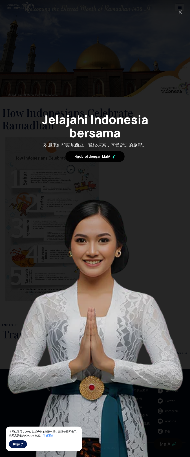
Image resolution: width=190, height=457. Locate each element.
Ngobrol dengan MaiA (95, 150)
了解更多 (48, 435)
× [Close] (180, 12)
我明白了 (18, 444)
